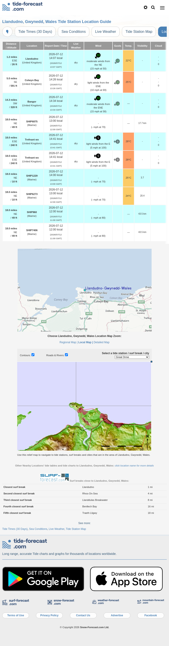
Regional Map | (69, 342)
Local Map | (85, 342)
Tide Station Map (138, 31)
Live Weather (105, 31)
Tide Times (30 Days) (35, 31)
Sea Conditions (73, 31)
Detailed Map (101, 342)
